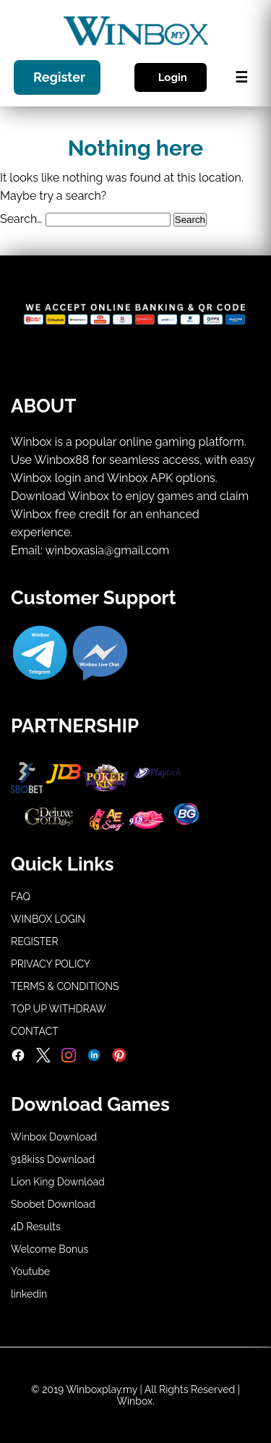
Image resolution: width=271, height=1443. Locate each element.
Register (59, 77)
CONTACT (35, 1031)
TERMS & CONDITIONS (65, 986)
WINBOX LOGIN (48, 919)
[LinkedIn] (94, 1059)
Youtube (30, 1271)
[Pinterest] (119, 1059)
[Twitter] (43, 1059)
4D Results (36, 1226)
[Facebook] (18, 1059)
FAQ (20, 896)
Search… (21, 219)
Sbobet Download (53, 1204)
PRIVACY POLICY (50, 964)
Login (172, 77)
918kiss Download (53, 1159)
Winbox (134, 1401)
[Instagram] (68, 1059)
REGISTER (35, 941)
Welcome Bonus (49, 1249)
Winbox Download (54, 1137)
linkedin (29, 1294)
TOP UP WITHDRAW (58, 1009)
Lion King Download (58, 1182)
